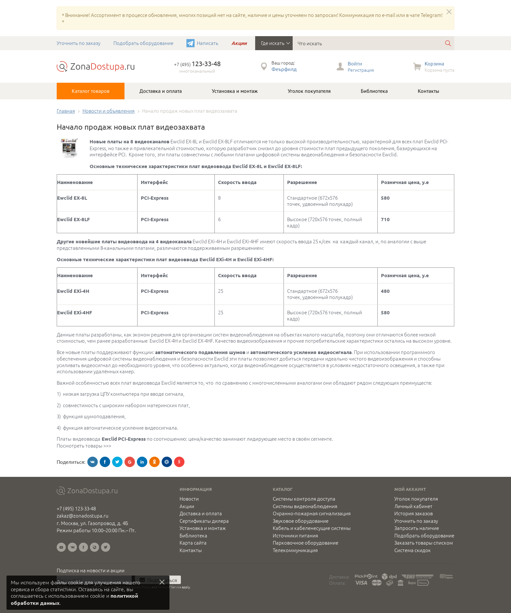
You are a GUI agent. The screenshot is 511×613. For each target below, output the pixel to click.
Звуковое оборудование (300, 521)
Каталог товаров (91, 91)
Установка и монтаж (235, 91)
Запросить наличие (416, 528)
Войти (355, 63)
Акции (239, 43)
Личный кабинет (413, 506)
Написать (207, 42)
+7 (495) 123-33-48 (76, 508)
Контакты (428, 91)
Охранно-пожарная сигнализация (312, 513)
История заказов (413, 513)
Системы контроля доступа (304, 498)
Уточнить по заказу (78, 42)
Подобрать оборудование (143, 42)
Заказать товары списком (423, 542)
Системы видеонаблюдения (305, 506)
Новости (189, 498)
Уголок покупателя (309, 91)
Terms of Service (169, 586)
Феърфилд (284, 69)
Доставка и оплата (160, 91)
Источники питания (295, 535)
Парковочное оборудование (305, 542)
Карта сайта (193, 542)
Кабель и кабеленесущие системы (312, 528)
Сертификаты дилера (204, 521)
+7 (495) (197, 64)
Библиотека (374, 91)
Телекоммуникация (295, 550)
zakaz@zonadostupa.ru (83, 515)
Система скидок (412, 550)
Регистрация (361, 69)
